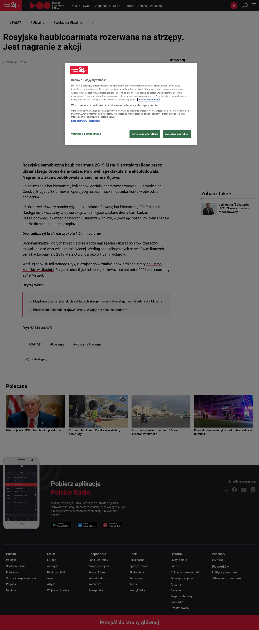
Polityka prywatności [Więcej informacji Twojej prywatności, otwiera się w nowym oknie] (148, 99)
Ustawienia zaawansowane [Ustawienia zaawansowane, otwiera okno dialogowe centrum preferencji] (86, 133)
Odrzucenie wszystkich (145, 133)
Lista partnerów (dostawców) (86, 120)
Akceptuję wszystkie (176, 133)
